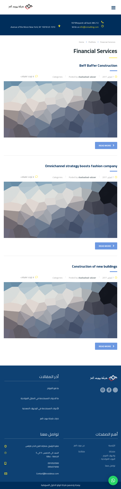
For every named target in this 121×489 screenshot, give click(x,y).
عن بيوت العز (79, 445)
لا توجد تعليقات (29, 76)
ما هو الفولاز (53, 388)
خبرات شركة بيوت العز (49, 418)
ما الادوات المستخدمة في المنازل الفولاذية (40, 398)
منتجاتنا (112, 451)
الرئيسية (111, 445)
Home (81, 42)
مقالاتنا (81, 451)
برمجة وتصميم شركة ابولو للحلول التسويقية (60, 485)
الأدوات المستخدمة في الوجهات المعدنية (40, 408)
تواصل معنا (110, 465)
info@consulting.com (89, 27)
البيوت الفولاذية (108, 459)
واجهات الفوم (109, 455)
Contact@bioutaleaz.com (47, 473)
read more (106, 145)
